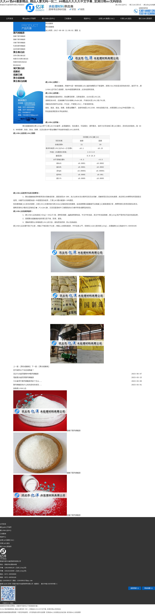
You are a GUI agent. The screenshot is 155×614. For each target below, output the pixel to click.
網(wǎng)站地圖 (149, 5)
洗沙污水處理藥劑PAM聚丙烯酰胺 (26, 374)
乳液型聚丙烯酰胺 (19, 46)
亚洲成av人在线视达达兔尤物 (56, 612)
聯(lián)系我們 (145, 19)
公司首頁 (9, 19)
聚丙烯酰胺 (19, 33)
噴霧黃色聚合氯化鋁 (20, 62)
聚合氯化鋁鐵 (20, 81)
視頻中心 (87, 19)
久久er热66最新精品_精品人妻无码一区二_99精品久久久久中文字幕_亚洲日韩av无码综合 (30, 609)
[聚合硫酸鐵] (25, 367)
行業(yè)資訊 (125, 19)
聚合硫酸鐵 (19, 78)
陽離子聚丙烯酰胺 (19, 39)
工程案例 (67, 19)
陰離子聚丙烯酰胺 (19, 36)
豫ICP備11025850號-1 (48, 584)
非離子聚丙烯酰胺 (19, 43)
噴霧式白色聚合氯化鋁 (20, 59)
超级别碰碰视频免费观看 (8, 612)
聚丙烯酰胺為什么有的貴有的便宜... (27, 385)
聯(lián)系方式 (135, 5)
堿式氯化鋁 (19, 68)
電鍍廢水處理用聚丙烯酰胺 (23, 378)
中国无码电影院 (22, 612)
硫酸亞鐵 (17, 75)
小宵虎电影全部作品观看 (37, 612)
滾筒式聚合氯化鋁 (19, 55)
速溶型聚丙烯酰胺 (19, 49)
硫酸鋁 (16, 71)
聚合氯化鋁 (19, 52)
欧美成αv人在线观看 (74, 612)
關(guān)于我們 (29, 19)
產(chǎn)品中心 (121, 5)
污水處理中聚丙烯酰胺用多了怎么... (27, 381)
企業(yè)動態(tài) (107, 19)
